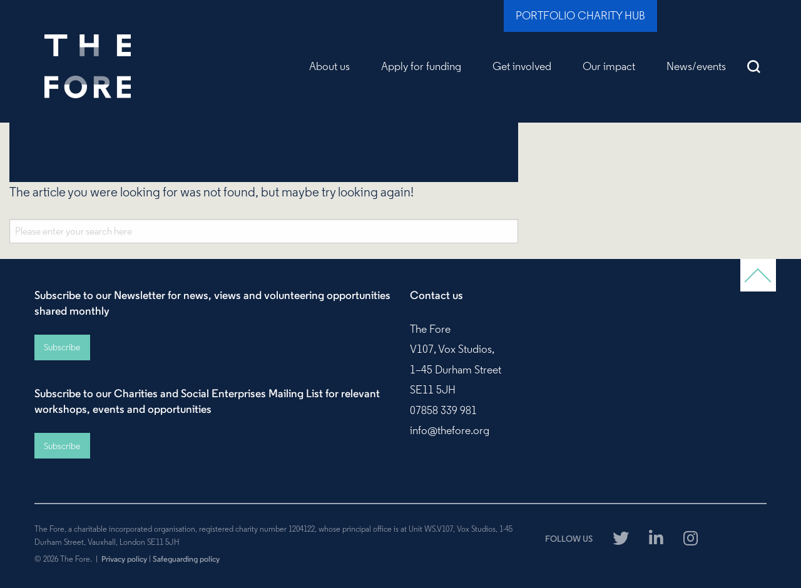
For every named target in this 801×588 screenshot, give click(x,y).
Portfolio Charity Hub (580, 16)
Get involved (521, 66)
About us (329, 66)
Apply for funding (421, 66)
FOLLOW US (569, 538)
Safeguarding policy (186, 559)
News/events (696, 66)
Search (754, 66)
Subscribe (62, 347)
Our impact (609, 66)
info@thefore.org (449, 430)
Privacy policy (124, 559)
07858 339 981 (443, 410)
